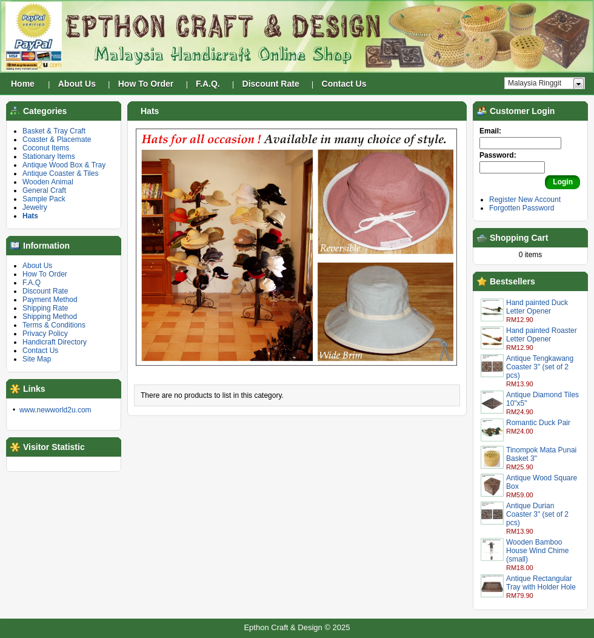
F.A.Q (31, 282)
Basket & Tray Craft (53, 131)
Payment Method (50, 299)
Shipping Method (49, 316)
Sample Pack (43, 199)
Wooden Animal (47, 182)
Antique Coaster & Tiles (60, 173)
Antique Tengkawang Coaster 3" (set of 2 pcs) (539, 367)
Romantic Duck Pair (538, 422)
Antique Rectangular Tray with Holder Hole (541, 582)
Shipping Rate (45, 308)
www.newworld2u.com (55, 410)
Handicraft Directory (54, 342)
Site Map (36, 359)
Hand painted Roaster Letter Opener (541, 334)
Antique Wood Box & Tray (63, 165)
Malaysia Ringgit (534, 83)
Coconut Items (45, 148)
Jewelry (34, 207)
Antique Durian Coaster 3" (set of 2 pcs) (537, 514)
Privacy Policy (45, 333)
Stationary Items (48, 156)
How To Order (44, 274)
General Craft (44, 190)
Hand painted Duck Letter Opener (537, 306)
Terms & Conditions (53, 325)
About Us (37, 265)
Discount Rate (45, 291)
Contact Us (40, 350)
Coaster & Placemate (56, 139)
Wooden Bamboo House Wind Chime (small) (537, 550)
